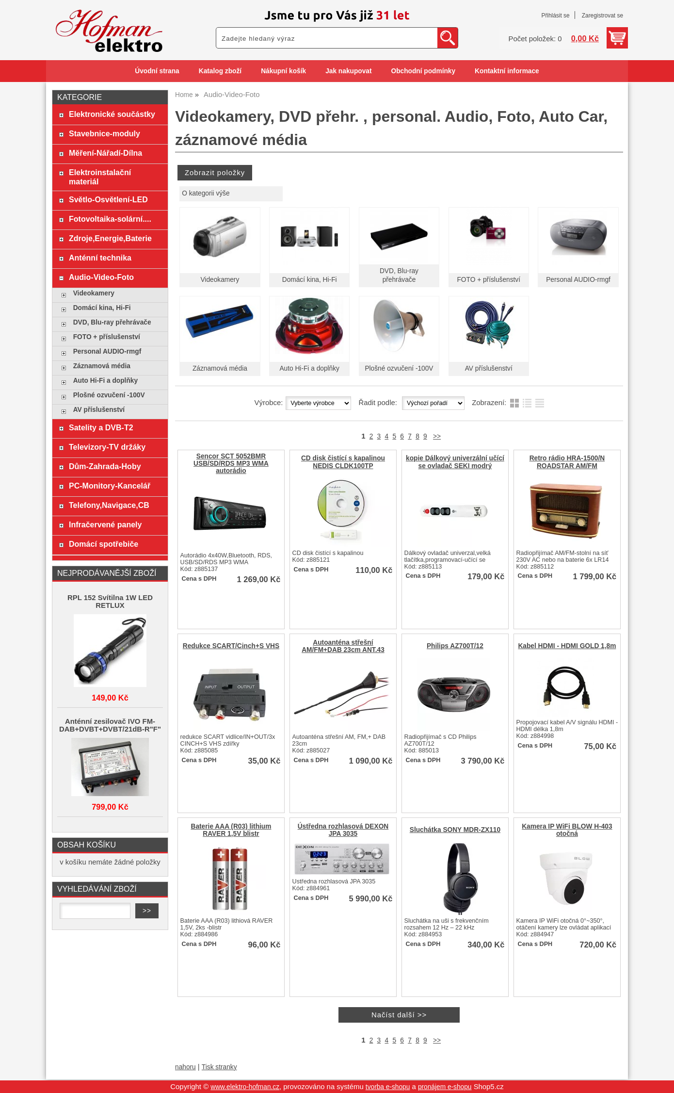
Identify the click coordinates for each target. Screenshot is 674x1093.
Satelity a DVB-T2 (101, 427)
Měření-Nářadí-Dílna (105, 152)
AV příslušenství (489, 368)
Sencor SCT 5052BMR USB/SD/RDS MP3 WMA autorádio (231, 463)
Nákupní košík (283, 71)
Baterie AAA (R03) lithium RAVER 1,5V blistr (231, 830)
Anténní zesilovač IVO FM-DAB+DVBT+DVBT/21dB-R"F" (110, 725)
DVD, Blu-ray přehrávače (112, 322)
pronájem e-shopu (445, 1087)
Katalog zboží (220, 71)
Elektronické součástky (112, 114)
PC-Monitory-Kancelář (109, 485)
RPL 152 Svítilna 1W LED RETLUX (110, 601)
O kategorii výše (205, 193)
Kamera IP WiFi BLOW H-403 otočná (567, 830)
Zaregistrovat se (602, 15)
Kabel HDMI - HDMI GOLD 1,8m (567, 646)
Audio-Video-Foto (101, 277)
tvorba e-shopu (388, 1087)
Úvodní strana (157, 71)
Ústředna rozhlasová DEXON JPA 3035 (343, 830)
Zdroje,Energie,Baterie (110, 238)
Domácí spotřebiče (103, 543)
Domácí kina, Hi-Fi (309, 279)
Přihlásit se (555, 15)
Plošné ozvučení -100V (399, 368)
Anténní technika (100, 257)
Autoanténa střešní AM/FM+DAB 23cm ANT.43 (343, 646)
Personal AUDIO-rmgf (578, 279)
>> (437, 436)
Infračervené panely (105, 524)
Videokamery (219, 279)
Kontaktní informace (507, 71)
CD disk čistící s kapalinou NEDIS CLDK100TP (343, 462)
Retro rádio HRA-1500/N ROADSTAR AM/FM (567, 462)
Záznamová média (220, 368)
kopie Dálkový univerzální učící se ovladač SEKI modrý (455, 462)
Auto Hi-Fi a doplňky (309, 368)
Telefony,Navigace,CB (109, 505)
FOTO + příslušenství (488, 279)
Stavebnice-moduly (104, 133)
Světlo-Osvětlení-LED (108, 199)
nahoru (185, 1067)
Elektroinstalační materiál (100, 177)
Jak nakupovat (348, 71)
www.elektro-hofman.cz (244, 1087)
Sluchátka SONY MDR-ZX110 (455, 829)
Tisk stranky (219, 1067)
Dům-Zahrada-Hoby (105, 466)
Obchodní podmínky (423, 71)
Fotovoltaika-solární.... (110, 218)
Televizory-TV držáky (107, 446)
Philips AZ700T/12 (455, 646)
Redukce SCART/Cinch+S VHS (231, 646)
